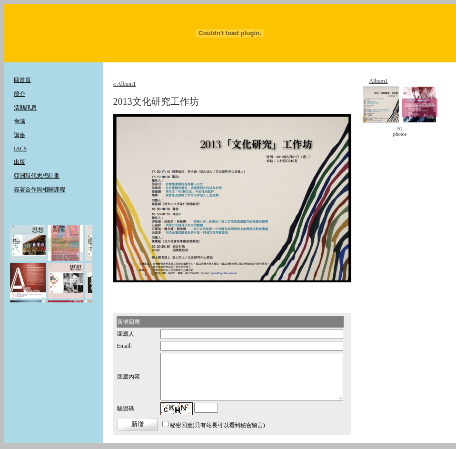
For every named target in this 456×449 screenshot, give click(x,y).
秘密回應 (181, 425)
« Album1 (124, 83)
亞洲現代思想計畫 (36, 175)
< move (379, 131)
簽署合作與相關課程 (39, 189)
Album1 (378, 81)
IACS (20, 148)
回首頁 (22, 80)
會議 (19, 121)
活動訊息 (25, 107)
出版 (19, 162)
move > (421, 131)
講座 (19, 135)
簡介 (19, 93)
